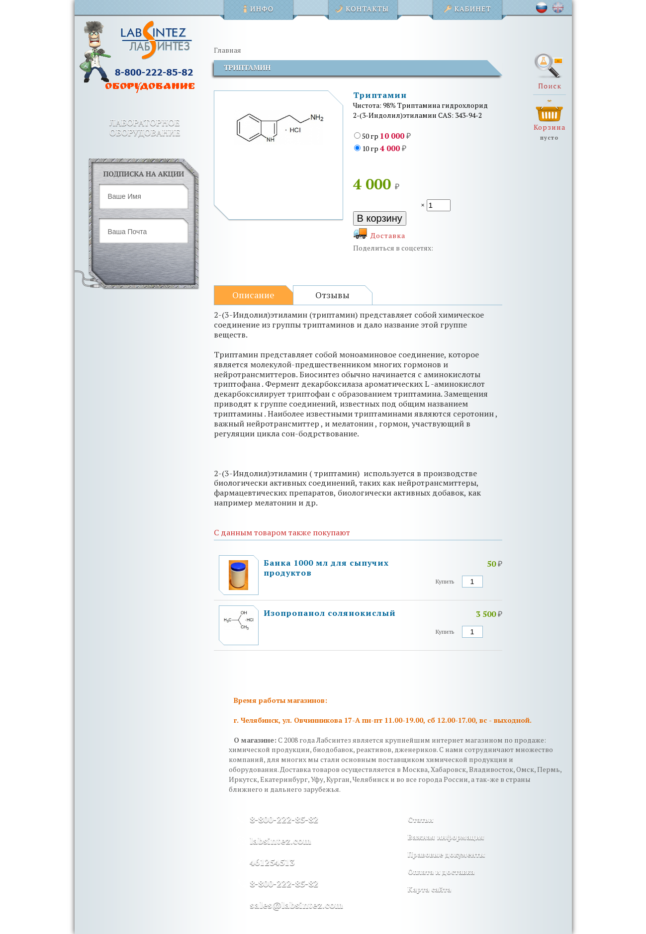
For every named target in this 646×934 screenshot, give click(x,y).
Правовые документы (446, 854)
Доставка (387, 235)
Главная (227, 50)
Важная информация (446, 837)
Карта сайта (429, 889)
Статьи (420, 819)
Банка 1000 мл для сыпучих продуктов (326, 567)
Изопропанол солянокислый (330, 612)
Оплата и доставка (441, 871)
